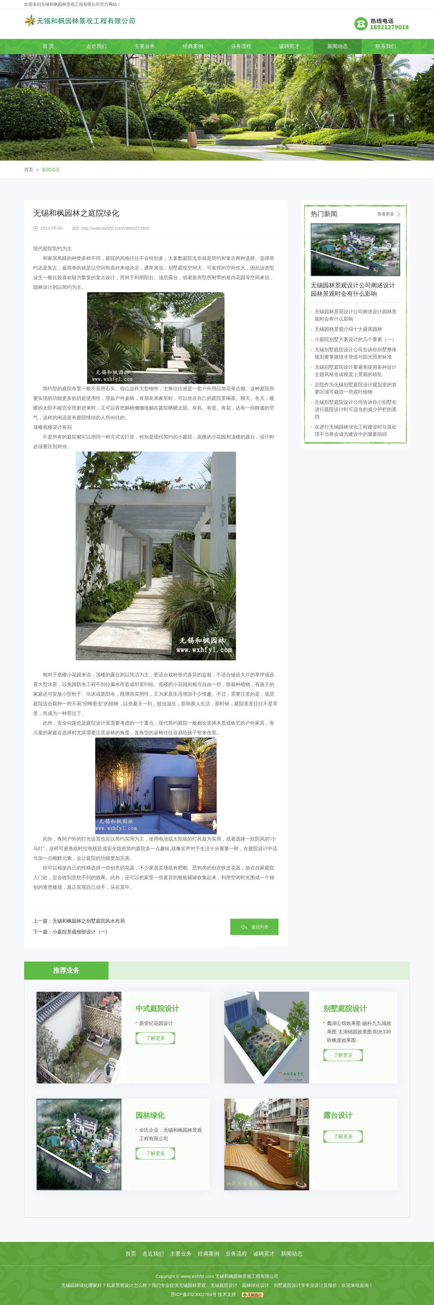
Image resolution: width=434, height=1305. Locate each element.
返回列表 (259, 926)
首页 (28, 169)
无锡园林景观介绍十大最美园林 (348, 329)
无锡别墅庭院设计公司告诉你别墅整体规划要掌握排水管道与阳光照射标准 (356, 353)
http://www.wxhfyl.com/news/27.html (115, 228)
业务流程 (241, 46)
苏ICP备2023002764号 (194, 1294)
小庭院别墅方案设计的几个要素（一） (356, 339)
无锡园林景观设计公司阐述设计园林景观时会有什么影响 (356, 315)
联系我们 (386, 46)
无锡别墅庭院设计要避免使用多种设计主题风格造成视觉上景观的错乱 (356, 371)
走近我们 (96, 46)
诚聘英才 (289, 46)
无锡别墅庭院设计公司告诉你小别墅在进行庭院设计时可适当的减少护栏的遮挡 (356, 409)
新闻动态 (337, 46)
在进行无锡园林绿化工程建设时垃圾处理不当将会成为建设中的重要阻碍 (356, 430)
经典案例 (193, 46)
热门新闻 (355, 214)
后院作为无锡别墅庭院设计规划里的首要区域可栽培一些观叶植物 (356, 388)
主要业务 (144, 46)
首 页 (48, 46)
